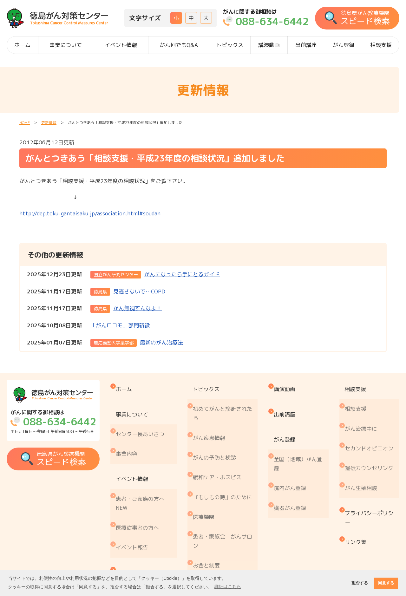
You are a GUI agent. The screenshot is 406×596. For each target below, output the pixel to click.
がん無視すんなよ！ (94, 308)
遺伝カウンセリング (371, 436)
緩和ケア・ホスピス (221, 444)
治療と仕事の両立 (218, 531)
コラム (205, 557)
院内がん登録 (293, 455)
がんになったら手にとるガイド (123, 274)
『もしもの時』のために (226, 457)
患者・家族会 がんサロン (226, 488)
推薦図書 (208, 544)
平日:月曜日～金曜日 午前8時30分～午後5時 (55, 422)
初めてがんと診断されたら (226, 401)
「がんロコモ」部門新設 (88, 325)
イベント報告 (137, 492)
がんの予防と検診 (218, 431)
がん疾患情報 (213, 418)
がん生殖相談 (363, 449)
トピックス (229, 45)
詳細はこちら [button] (227, 586)
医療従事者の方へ (142, 478)
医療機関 (208, 470)
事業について (65, 45)
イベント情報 (121, 45)
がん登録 (343, 45)
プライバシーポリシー (371, 472)
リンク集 (358, 489)
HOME (24, 122)
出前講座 (306, 45)
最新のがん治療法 (105, 342)
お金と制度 (210, 505)
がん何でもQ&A (179, 45)
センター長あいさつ (145, 415)
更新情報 (48, 122)
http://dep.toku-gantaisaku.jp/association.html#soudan (89, 213)
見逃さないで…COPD (96, 291)
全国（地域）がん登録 (301, 438)
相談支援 (381, 45)
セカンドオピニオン (371, 423)
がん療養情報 (213, 518)
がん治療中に (363, 410)
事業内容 (131, 428)
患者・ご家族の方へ (145, 461)
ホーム (22, 45)
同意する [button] (386, 583)
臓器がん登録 (293, 468)
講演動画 (269, 45)
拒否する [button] (359, 583)
